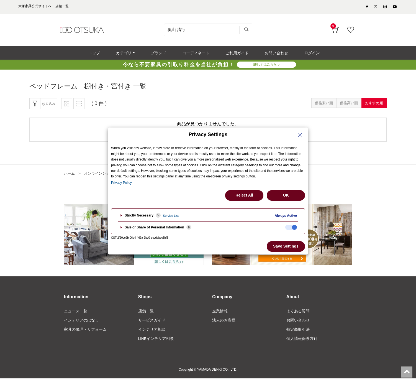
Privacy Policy (121, 183)
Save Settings (286, 246)
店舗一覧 (146, 314)
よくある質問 (298, 314)
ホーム (70, 176)
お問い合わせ (298, 323)
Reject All (244, 195)
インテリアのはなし (81, 323)
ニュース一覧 (75, 314)
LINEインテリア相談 (156, 342)
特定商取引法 (298, 332)
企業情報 (220, 314)
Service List (171, 215)
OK (286, 195)
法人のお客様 (223, 323)
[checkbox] (291, 227)
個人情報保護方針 (301, 342)
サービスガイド (151, 323)
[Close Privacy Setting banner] (300, 135)
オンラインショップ (102, 176)
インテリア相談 (151, 332)
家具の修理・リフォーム (85, 332)
